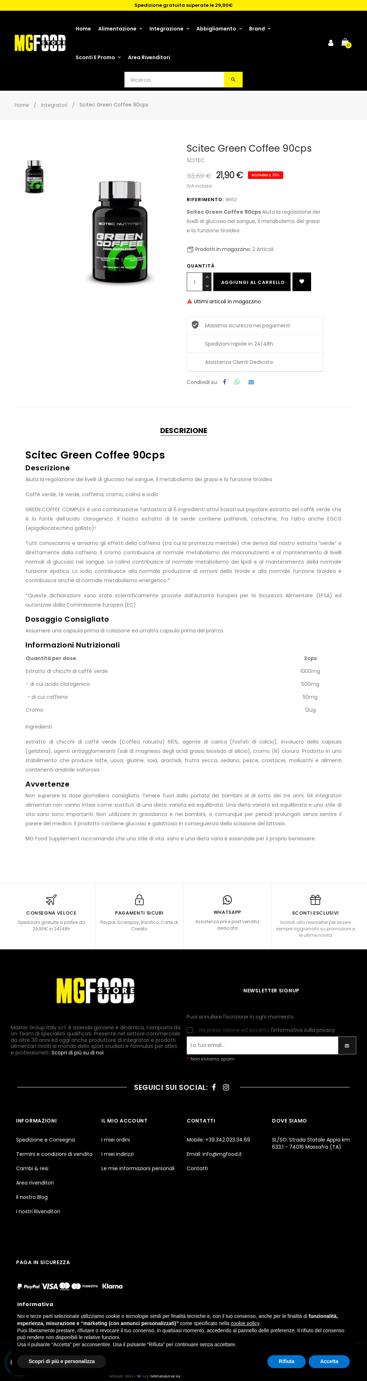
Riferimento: (205, 199)
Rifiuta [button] (287, 1361)
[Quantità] (195, 281)
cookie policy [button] (245, 1323)
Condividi (222, 382)
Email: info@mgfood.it (214, 1154)
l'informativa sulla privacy (303, 1030)
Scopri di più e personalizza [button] (62, 1361)
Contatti (197, 1168)
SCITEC (195, 160)
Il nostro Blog (32, 1197)
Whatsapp (237, 382)
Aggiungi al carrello (253, 282)
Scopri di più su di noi (78, 1052)
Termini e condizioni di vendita (54, 1154)
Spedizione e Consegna (45, 1139)
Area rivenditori (35, 1182)
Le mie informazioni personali (138, 1168)
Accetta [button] (329, 1361)
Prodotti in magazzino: (223, 249)
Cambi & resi (32, 1168)
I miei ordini (115, 1139)
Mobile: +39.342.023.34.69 (218, 1139)
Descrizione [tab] (183, 431)
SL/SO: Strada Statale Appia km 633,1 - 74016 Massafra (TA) (311, 1143)
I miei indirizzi (117, 1154)
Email (251, 382)
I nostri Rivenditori (38, 1211)
